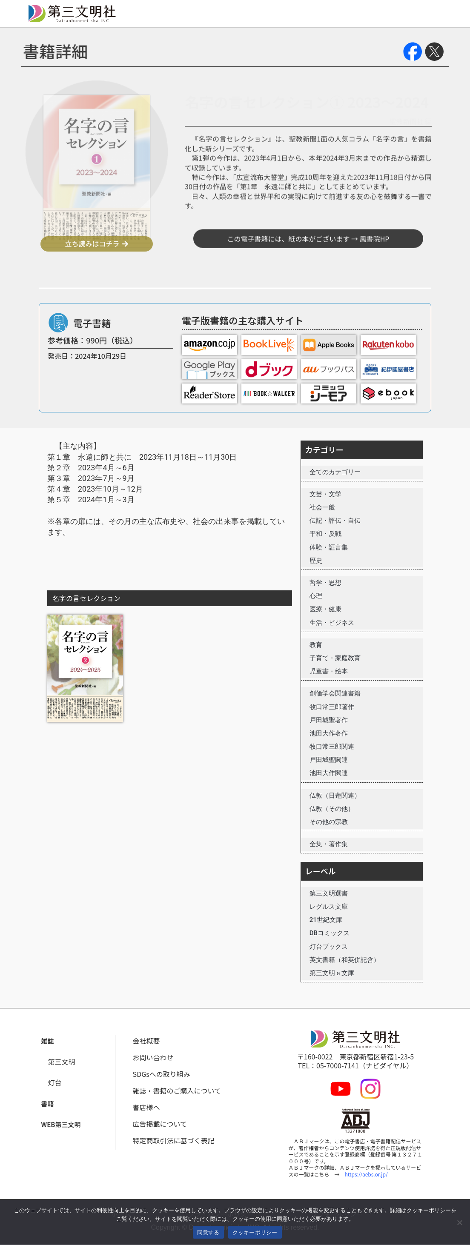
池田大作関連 (329, 773)
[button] (47, 1041)
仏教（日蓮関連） (335, 795)
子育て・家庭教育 (335, 658)
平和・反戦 (325, 534)
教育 (316, 645)
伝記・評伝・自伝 (335, 520)
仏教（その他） (332, 809)
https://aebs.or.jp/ (366, 1174)
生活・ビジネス (332, 623)
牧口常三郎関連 (332, 746)
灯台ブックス (329, 946)
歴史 (316, 560)
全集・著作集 (329, 844)
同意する (208, 1232)
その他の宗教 (329, 822)
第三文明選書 (329, 893)
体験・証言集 (329, 547)
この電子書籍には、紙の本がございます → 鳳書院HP (308, 270)
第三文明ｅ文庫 (332, 973)
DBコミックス (330, 933)
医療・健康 (325, 609)
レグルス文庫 (329, 906)
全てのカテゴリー (335, 472)
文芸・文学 (325, 494)
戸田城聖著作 (329, 720)
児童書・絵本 (329, 671)
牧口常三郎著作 (332, 707)
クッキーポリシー (255, 1232)
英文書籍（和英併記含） (345, 960)
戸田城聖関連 (329, 760)
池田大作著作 (329, 733)
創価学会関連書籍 (335, 693)
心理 (316, 596)
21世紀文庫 (326, 920)
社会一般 (322, 507)
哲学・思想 (325, 583)
